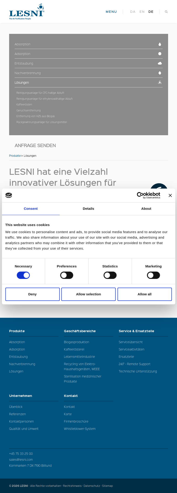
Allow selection (88, 294)
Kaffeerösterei (74, 349)
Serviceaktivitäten (131, 349)
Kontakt (88, 395)
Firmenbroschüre (76, 421)
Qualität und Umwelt (24, 429)
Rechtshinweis (72, 486)
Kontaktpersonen (21, 421)
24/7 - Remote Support (135, 364)
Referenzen (17, 414)
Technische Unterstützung (138, 371)
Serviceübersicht (131, 342)
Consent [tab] (31, 208)
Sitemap (107, 486)
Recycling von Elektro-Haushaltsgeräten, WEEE (82, 366)
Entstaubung (18, 356)
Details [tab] (88, 208)
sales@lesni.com (21, 459)
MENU (111, 12)
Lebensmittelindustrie (79, 356)
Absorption (17, 342)
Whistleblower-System (79, 429)
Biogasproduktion (76, 342)
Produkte (15, 155)
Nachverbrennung (22, 364)
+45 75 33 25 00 (21, 453)
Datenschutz (92, 486)
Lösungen (16, 371)
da (133, 12)
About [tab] (146, 208)
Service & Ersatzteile (143, 331)
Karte (68, 414)
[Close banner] (170, 195)
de (151, 12)
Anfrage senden (35, 145)
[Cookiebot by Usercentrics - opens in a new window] (140, 195)
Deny (32, 294)
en (142, 12)
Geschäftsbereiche (88, 331)
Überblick (15, 407)
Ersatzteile (126, 356)
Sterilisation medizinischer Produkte (82, 378)
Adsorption (17, 349)
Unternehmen (33, 395)
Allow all (145, 294)
